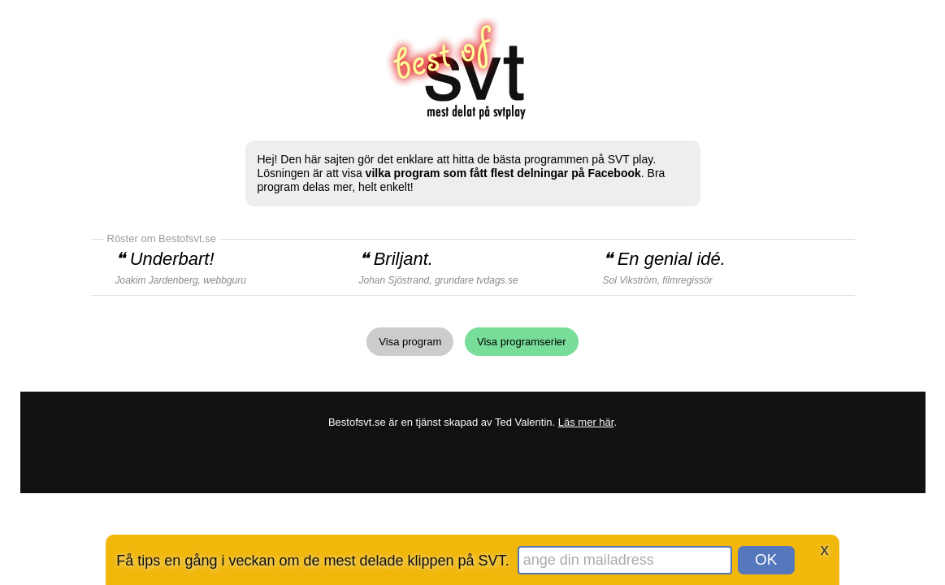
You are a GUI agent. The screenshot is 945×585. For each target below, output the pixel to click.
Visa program (410, 342)
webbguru (224, 280)
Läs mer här (586, 422)
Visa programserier (521, 342)
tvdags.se (497, 280)
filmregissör (687, 280)
